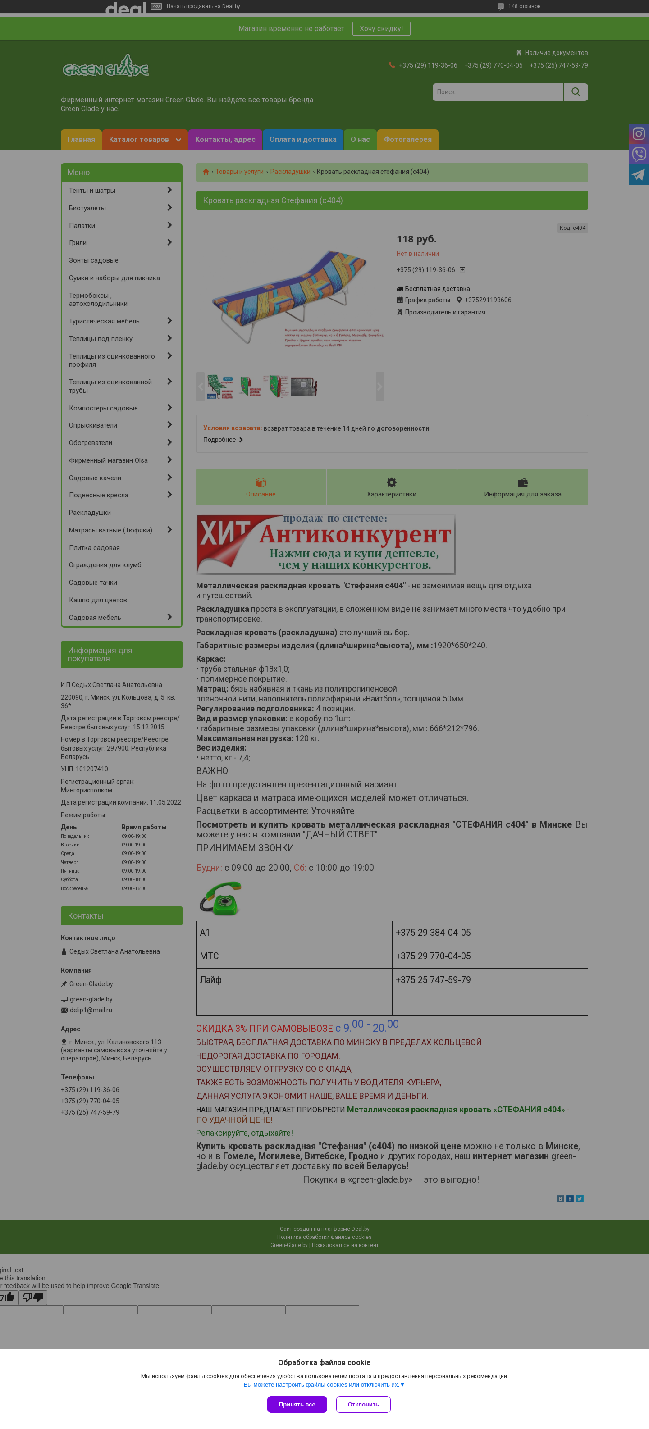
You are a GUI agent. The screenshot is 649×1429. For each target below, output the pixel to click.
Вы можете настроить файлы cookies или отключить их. (321, 1384)
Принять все (297, 1404)
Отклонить (363, 1404)
